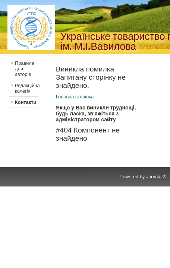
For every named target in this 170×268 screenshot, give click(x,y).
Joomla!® (156, 176)
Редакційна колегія (26, 88)
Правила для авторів (24, 68)
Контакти (25, 102)
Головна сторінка (75, 96)
